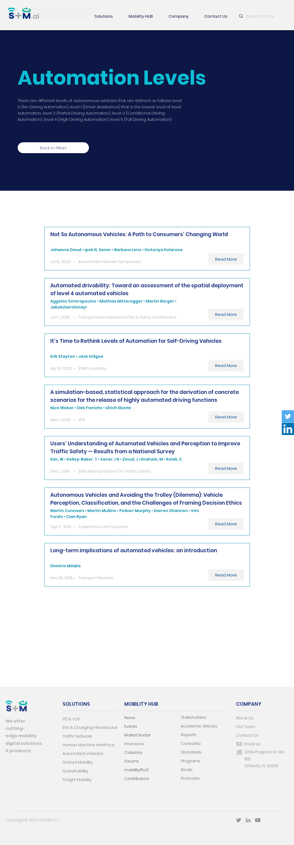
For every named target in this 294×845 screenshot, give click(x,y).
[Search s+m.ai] (261, 16)
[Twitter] (288, 416)
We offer (15, 721)
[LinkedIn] (288, 429)
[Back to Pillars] (53, 147)
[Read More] (226, 259)
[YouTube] (257, 820)
